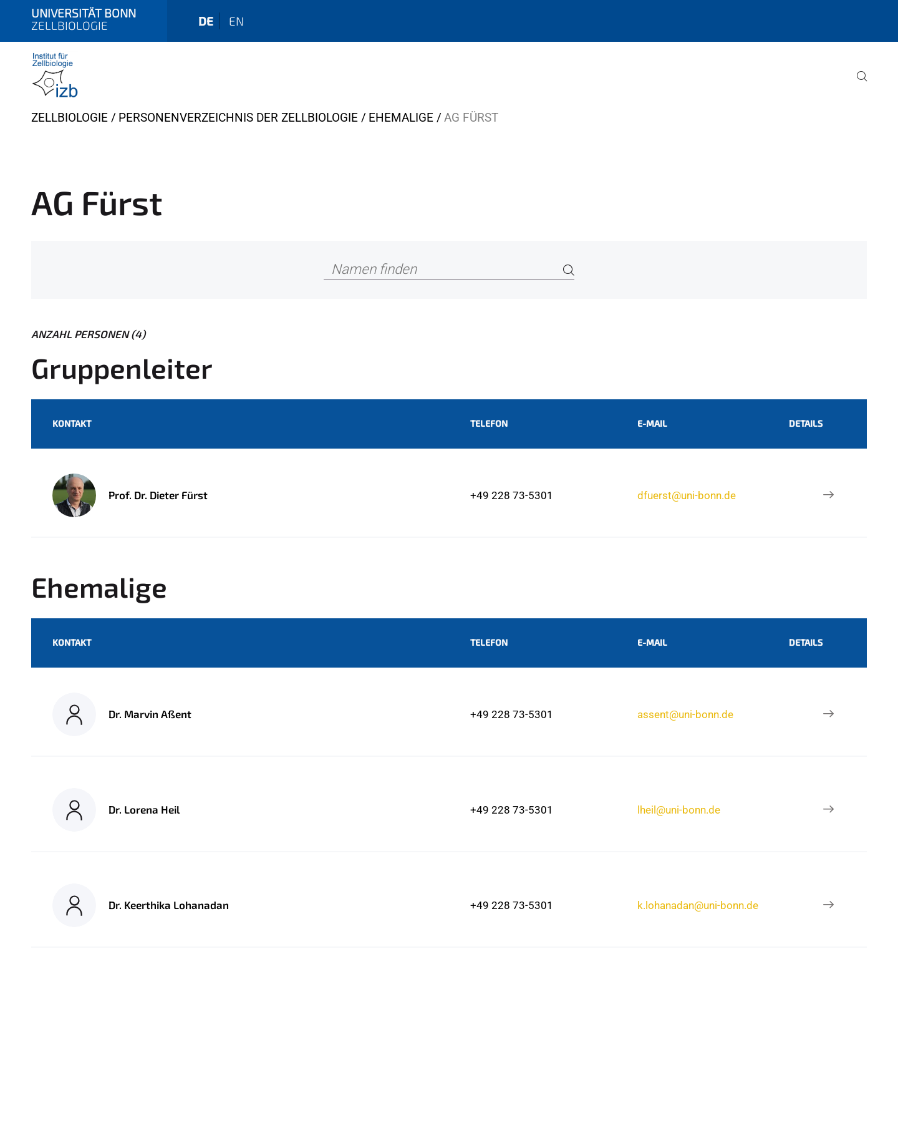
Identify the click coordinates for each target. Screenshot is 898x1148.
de (205, 21)
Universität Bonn (83, 13)
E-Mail (652, 423)
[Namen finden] (449, 270)
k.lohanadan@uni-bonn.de (697, 905)
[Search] (568, 269)
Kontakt (71, 423)
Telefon (489, 423)
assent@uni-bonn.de (685, 714)
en (236, 21)
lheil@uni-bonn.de (678, 810)
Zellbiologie (69, 117)
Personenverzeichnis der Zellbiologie (238, 117)
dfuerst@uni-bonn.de (686, 495)
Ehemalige (401, 117)
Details (806, 423)
